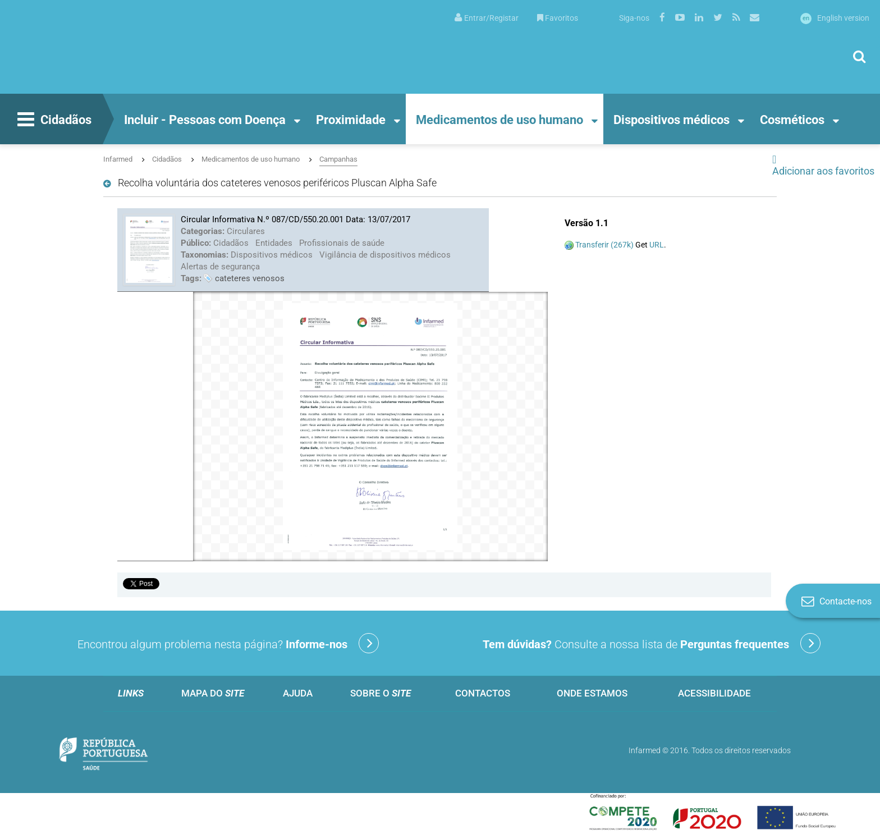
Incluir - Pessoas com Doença (205, 120)
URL (656, 244)
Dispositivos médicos (671, 120)
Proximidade (351, 120)
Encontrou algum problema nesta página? (228, 643)
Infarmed (117, 159)
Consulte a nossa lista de (652, 643)
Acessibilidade (714, 693)
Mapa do (212, 693)
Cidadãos (53, 120)
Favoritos (557, 17)
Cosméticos (792, 120)
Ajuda (298, 693)
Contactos (482, 693)
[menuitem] (487, 17)
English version (834, 17)
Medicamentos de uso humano (499, 120)
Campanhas (338, 159)
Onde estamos (592, 693)
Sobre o (380, 693)
